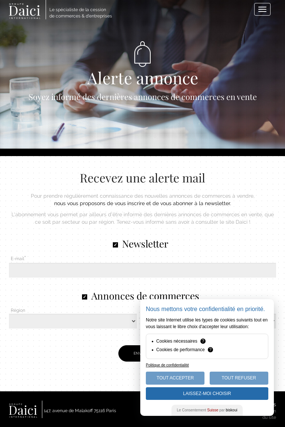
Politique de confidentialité (167, 365)
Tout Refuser (239, 378)
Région (18, 310)
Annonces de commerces (145, 295)
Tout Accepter (175, 378)
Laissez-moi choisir (207, 393)
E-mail (17, 258)
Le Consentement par (207, 410)
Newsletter (145, 243)
